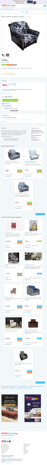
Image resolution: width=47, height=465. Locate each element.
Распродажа (3, 451)
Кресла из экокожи (27, 387)
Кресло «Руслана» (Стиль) (31, 329)
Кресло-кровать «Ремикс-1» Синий (33, 297)
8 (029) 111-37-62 (8, 312)
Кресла (12, 9)
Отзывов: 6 (15, 85)
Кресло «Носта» (9, 232)
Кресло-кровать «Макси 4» (11, 161)
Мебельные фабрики (5, 446)
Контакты (25, 453)
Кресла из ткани (20, 387)
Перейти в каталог (40, 214)
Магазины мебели (4, 445)
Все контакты (14, 110)
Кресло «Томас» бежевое (11, 329)
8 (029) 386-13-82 (8, 247)
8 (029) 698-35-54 (28, 312)
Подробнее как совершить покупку (7, 462)
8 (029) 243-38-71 (18, 376)
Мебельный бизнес (27, 444)
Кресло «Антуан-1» (19, 362)
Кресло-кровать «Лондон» (21, 193)
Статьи (2, 453)
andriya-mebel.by (7, 103)
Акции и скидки (4, 450)
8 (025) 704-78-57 (28, 247)
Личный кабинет (26, 445)
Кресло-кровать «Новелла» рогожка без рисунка (31, 162)
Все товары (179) (6, 93)
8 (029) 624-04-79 (8, 279)
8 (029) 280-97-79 (7, 106)
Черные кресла (32, 386)
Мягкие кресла (14, 386)
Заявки (25, 447)
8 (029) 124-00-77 (28, 344)
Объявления (26, 450)
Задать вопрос (10, 100)
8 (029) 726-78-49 (28, 279)
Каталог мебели (4, 444)
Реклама (25, 449)
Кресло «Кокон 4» (29, 232)
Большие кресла (4, 387)
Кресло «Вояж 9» (9, 297)
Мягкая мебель (7, 9)
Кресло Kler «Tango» (30, 264)
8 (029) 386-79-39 (8, 344)
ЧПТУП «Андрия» (12, 83)
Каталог (2, 9)
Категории (24, 12)
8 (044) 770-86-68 (7, 96)
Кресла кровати (12, 387)
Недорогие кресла (40, 386)
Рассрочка (25, 446)
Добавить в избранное (5, 62)
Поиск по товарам (4, 449)
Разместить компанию (6, 438)
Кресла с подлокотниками (23, 386)
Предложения (26, 451)
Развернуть (4, 121)
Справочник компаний (5, 447)
